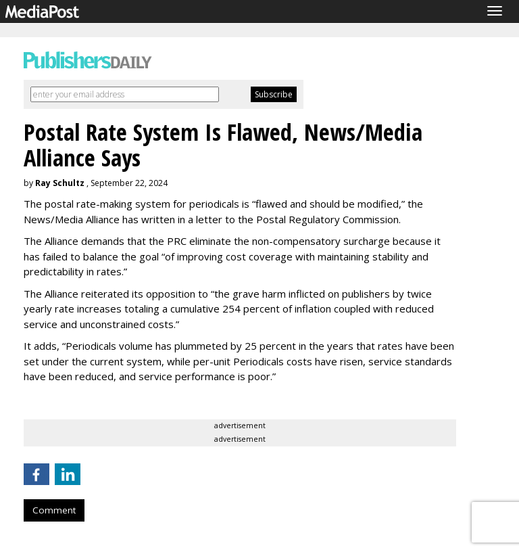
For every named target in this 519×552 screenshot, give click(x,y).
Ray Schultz (59, 183)
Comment (54, 510)
